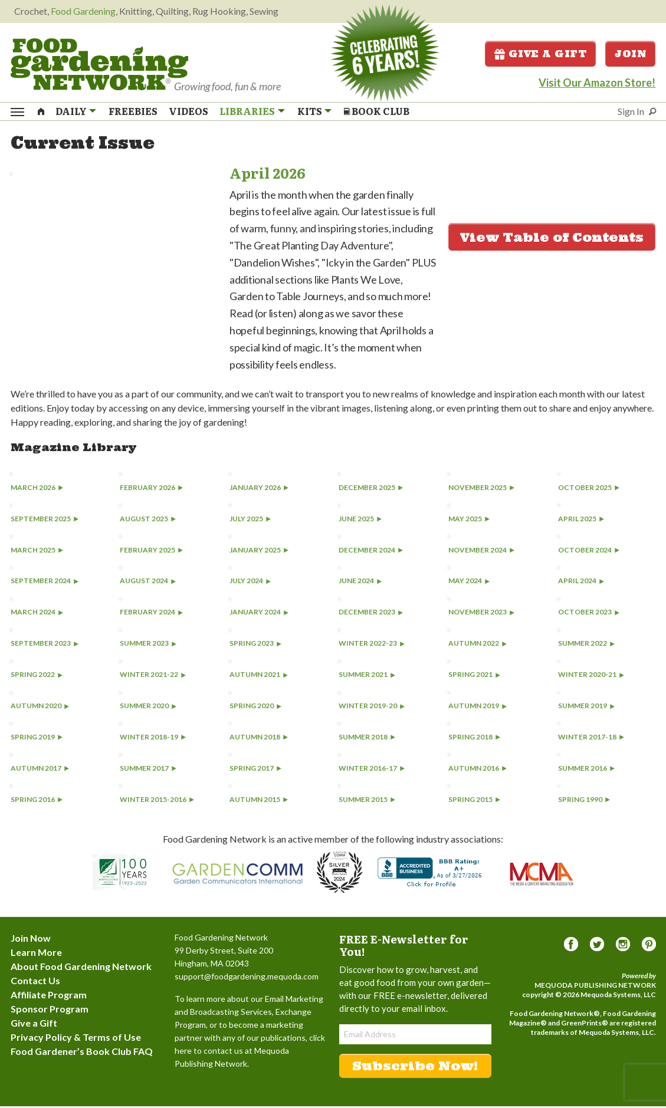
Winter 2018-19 (153, 738)
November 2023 (481, 614)
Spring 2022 (37, 676)
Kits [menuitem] (309, 112)
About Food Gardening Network (81, 968)
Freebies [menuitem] (133, 112)
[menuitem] (41, 111)
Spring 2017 (255, 769)
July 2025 (250, 520)
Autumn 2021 (258, 676)
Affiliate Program (49, 996)
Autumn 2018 (258, 738)
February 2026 (151, 489)
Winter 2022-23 (372, 645)
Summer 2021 (367, 676)
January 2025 (258, 551)
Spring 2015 (474, 801)
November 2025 (481, 489)
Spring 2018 (474, 738)
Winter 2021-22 (153, 676)
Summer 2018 (367, 738)
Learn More (36, 953)
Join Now (31, 939)
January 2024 (258, 614)
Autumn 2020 (40, 707)
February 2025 (151, 551)
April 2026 (267, 174)
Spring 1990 (584, 801)
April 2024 (581, 582)
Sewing (264, 11)
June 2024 (360, 582)
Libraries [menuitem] (247, 112)
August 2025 (148, 520)
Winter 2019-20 (372, 707)
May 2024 (469, 582)
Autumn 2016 (477, 769)
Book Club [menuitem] (376, 112)
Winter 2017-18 (591, 738)
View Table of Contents (552, 239)
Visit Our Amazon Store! (597, 83)
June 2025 (360, 520)
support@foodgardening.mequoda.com (247, 978)
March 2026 (37, 489)
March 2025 (37, 551)
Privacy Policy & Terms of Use (76, 1038)
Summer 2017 (148, 769)
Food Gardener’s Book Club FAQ (82, 1052)
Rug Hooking (219, 11)
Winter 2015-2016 (157, 801)
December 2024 (371, 551)
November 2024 (481, 551)
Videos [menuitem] (188, 112)
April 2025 (581, 520)
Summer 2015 (367, 801)
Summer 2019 (586, 707)
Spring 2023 (255, 645)
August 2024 (148, 582)
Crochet (30, 11)
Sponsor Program (49, 1010)
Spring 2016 (37, 801)
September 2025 (44, 520)
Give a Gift (540, 54)
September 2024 (44, 582)
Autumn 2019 (477, 707)
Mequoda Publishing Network (595, 986)
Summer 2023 (148, 645)
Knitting (135, 11)
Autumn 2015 (258, 801)
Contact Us (35, 982)
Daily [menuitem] (71, 112)
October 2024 (588, 551)
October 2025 (588, 489)
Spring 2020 (255, 707)
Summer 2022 (586, 645)
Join (630, 54)
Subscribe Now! (415, 1068)
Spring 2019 (37, 738)
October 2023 (588, 614)
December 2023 (371, 614)
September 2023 (44, 645)
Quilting (172, 11)
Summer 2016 (586, 769)
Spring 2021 (474, 676)
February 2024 (151, 614)
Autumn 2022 (477, 645)
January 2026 (258, 489)
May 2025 (469, 520)
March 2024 (37, 614)
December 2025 (371, 489)
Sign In (631, 112)
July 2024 (250, 582)
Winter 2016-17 (372, 769)
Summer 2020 (148, 707)
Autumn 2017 (40, 769)
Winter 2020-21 (591, 676)
